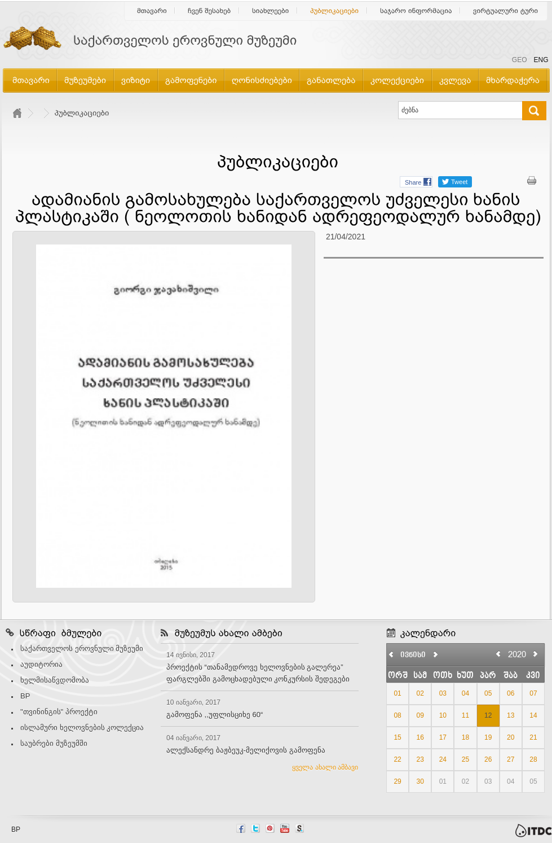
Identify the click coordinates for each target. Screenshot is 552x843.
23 (420, 759)
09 (420, 715)
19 (488, 737)
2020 (517, 654)
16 (420, 737)
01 (397, 693)
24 (443, 759)
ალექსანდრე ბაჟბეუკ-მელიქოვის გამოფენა (245, 750)
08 (397, 715)
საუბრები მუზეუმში (53, 743)
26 (488, 759)
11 (465, 715)
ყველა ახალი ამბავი (325, 767)
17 (443, 737)
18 (465, 737)
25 (465, 759)
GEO (519, 60)
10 (443, 715)
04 (465, 693)
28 (533, 759)
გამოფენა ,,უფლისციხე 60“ (214, 714)
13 (510, 715)
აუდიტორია (41, 664)
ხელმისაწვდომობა (54, 680)
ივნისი (413, 655)
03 (443, 693)
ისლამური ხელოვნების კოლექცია (82, 727)
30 (420, 781)
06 (510, 693)
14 (533, 715)
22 (397, 759)
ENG (540, 60)
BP (25, 696)
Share (413, 182)
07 (533, 693)
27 (510, 759)
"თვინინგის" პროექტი (59, 711)
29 (397, 781)
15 (397, 737)
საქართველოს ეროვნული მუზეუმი (81, 648)
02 (420, 693)
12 (488, 715)
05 (488, 693)
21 (533, 737)
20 (510, 737)
